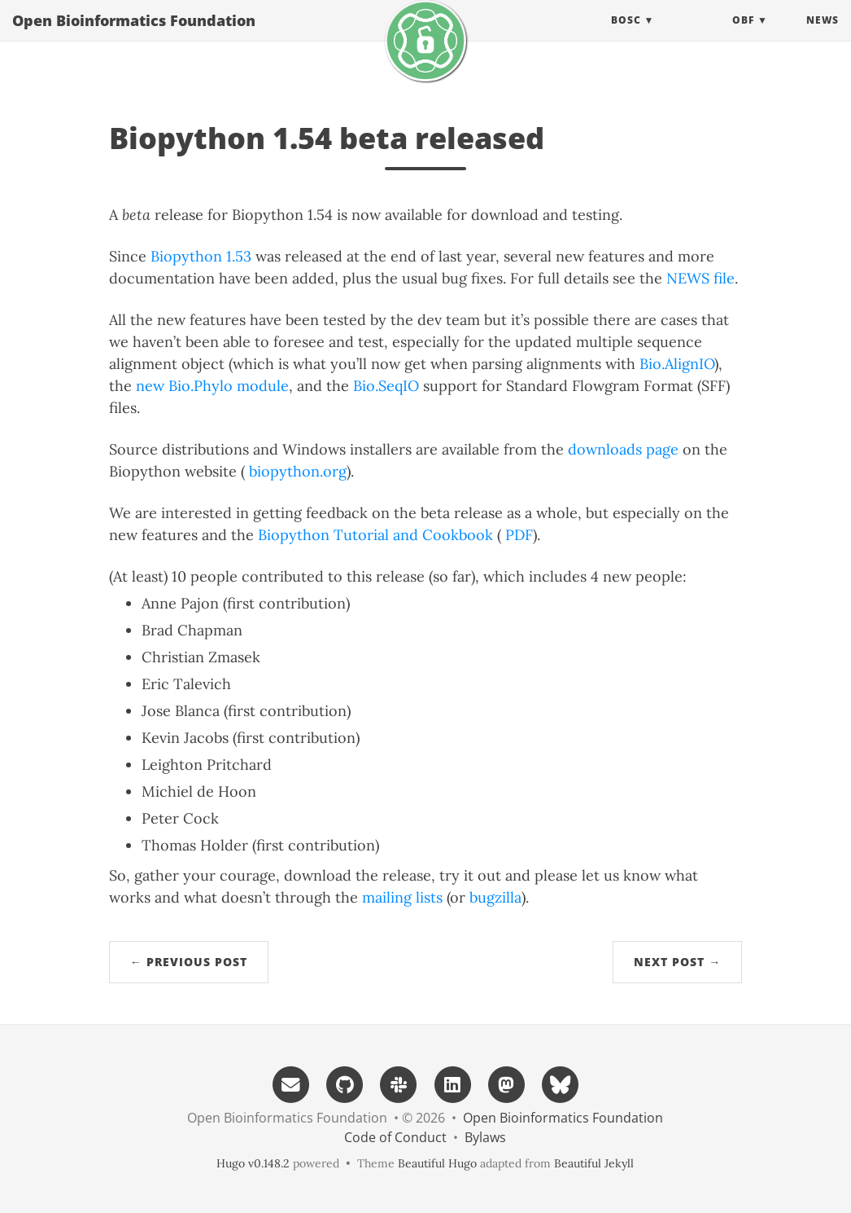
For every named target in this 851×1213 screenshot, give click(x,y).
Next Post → (677, 961)
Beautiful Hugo (437, 1163)
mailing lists (402, 897)
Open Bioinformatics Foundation (133, 36)
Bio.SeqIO (386, 385)
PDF (519, 534)
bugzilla (495, 897)
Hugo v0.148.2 (253, 1163)
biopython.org (298, 471)
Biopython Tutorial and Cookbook (375, 534)
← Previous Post (188, 961)
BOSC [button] (626, 36)
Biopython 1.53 (201, 256)
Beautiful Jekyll (594, 1163)
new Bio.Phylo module (212, 385)
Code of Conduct (395, 1137)
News (822, 36)
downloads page (623, 449)
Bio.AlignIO (676, 363)
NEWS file (700, 278)
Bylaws (485, 1137)
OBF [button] (743, 36)
